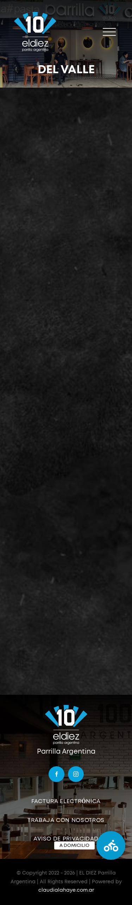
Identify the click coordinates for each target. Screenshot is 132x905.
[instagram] (76, 774)
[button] (110, 845)
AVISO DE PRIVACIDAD (66, 839)
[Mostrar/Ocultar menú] (109, 32)
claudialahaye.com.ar (66, 890)
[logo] (66, 707)
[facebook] (56, 774)
